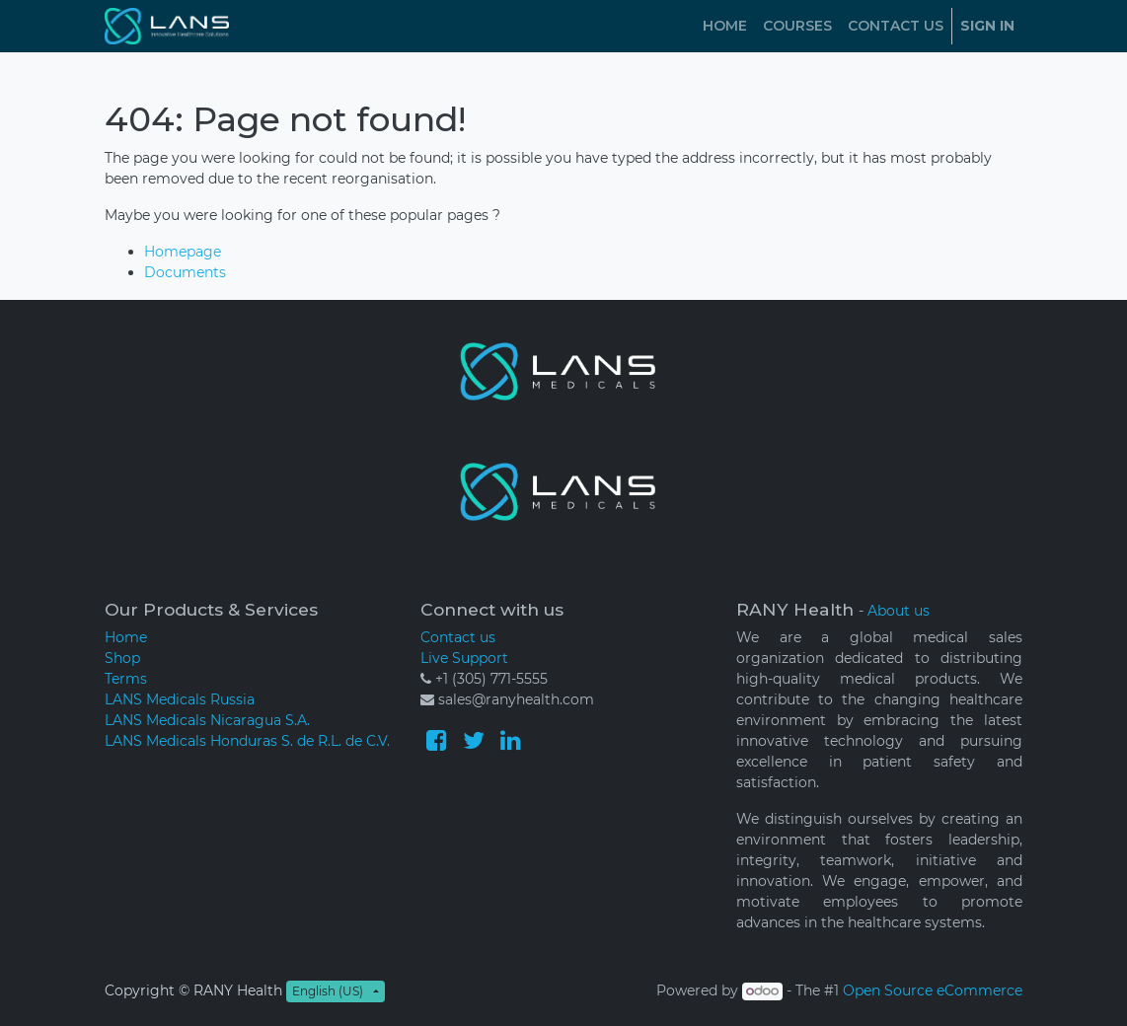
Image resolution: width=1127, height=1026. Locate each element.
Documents (185, 272)
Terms (126, 679)
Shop (122, 658)
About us (898, 611)
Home (126, 637)
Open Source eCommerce (932, 990)
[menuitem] (725, 26)
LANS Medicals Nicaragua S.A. (207, 720)
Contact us (457, 637)
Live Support (464, 658)
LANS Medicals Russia (180, 699)
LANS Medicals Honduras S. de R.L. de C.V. (247, 741)
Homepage (182, 251)
